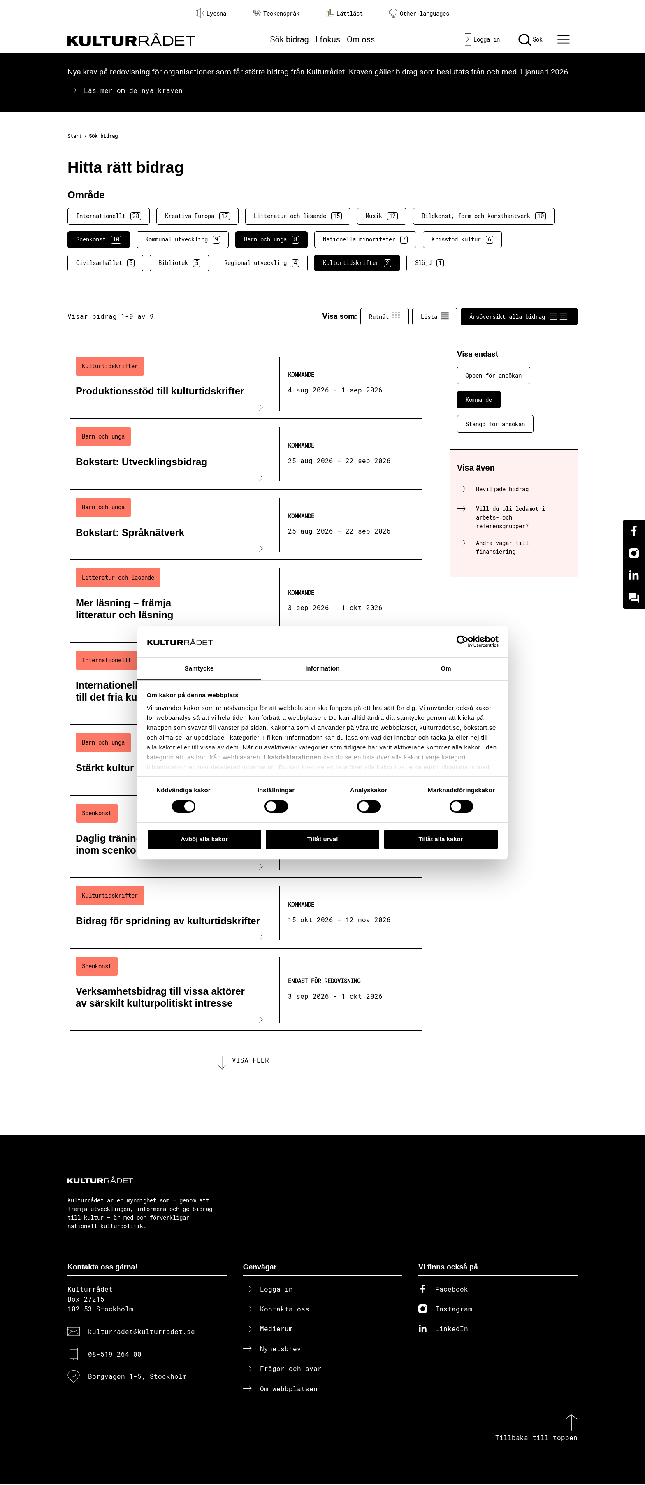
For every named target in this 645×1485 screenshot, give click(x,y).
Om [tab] (446, 668)
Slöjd (429, 263)
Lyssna (211, 13)
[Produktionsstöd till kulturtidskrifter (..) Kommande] (245, 383)
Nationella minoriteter (365, 239)
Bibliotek (179, 263)
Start (74, 135)
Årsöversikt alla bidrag (519, 316)
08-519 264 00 (115, 1355)
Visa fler (250, 1060)
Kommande (479, 400)
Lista (435, 316)
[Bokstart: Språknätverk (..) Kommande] (245, 525)
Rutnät (384, 316)
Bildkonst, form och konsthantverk (484, 216)
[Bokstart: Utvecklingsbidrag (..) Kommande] (245, 454)
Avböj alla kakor (204, 838)
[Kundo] (634, 598)
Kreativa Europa (197, 216)
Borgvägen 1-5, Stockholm (137, 1378)
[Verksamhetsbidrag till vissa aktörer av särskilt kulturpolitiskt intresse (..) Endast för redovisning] (245, 990)
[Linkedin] (634, 575)
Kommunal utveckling (182, 239)
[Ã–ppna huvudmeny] (565, 39)
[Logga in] (479, 39)
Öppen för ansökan (494, 375)
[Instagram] (634, 553)
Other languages (419, 13)
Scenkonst (98, 239)
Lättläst (344, 13)
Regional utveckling (261, 263)
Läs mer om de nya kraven (133, 90)
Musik (382, 216)
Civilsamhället (105, 263)
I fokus (328, 39)
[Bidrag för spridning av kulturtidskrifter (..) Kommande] (245, 913)
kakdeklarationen (295, 757)
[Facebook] (634, 531)
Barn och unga (271, 239)
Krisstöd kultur (462, 239)
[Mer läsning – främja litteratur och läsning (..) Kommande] (245, 601)
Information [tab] (322, 668)
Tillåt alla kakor (440, 838)
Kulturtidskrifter (357, 263)
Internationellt (108, 216)
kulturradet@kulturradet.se (141, 1333)
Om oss (361, 39)
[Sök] (530, 39)
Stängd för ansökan (495, 424)
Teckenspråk (276, 13)
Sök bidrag (289, 39)
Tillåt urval (322, 838)
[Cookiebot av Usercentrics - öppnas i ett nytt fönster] (463, 642)
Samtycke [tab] (199, 668)
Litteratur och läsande (298, 216)
